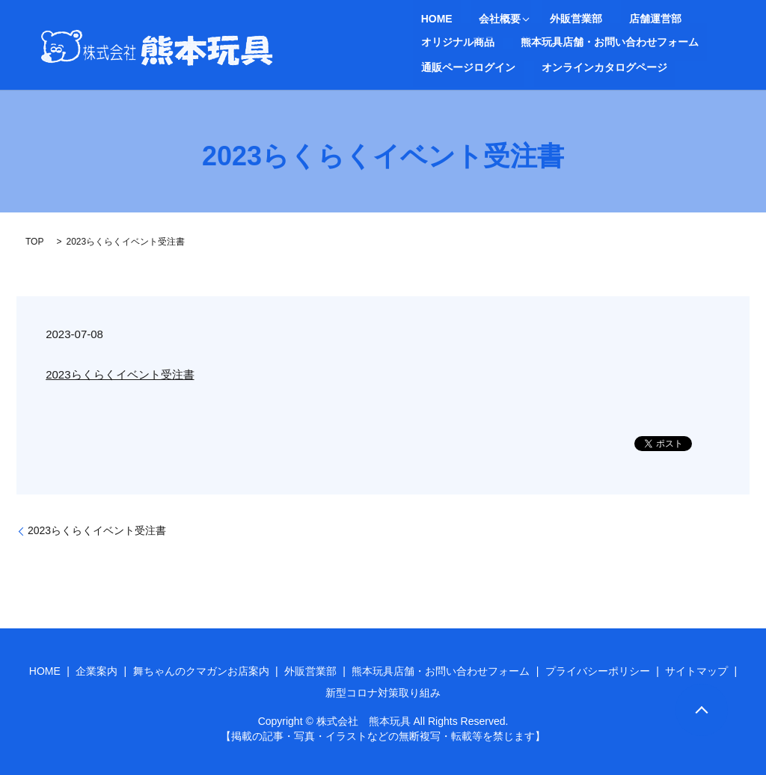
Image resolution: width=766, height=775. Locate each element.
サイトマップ (696, 671)
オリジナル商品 (680, 19)
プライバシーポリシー (597, 671)
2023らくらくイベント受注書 (120, 374)
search (560, 66)
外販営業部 (544, 19)
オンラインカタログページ (476, 67)
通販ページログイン (648, 41)
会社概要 (476, 19)
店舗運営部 (606, 19)
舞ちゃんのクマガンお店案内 (201, 671)
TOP (34, 241)
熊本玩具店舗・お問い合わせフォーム (502, 41)
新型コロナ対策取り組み (383, 693)
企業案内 (96, 671)
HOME (428, 19)
